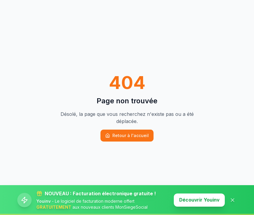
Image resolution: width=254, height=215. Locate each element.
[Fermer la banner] (232, 200)
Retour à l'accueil (127, 135)
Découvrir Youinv (198, 200)
